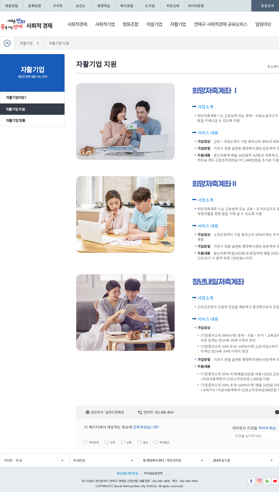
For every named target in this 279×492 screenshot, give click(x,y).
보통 (129, 442)
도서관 (150, 5)
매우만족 (94, 442)
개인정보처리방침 (127, 473)
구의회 (57, 5)
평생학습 (103, 5)
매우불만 (164, 442)
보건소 (81, 5)
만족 (112, 442)
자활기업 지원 (59, 43)
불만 (145, 442)
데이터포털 (196, 5)
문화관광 (34, 5)
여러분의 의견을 (254, 428)
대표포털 (11, 5)
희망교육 (172, 5)
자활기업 (27, 43)
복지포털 (126, 5)
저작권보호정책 (153, 473)
